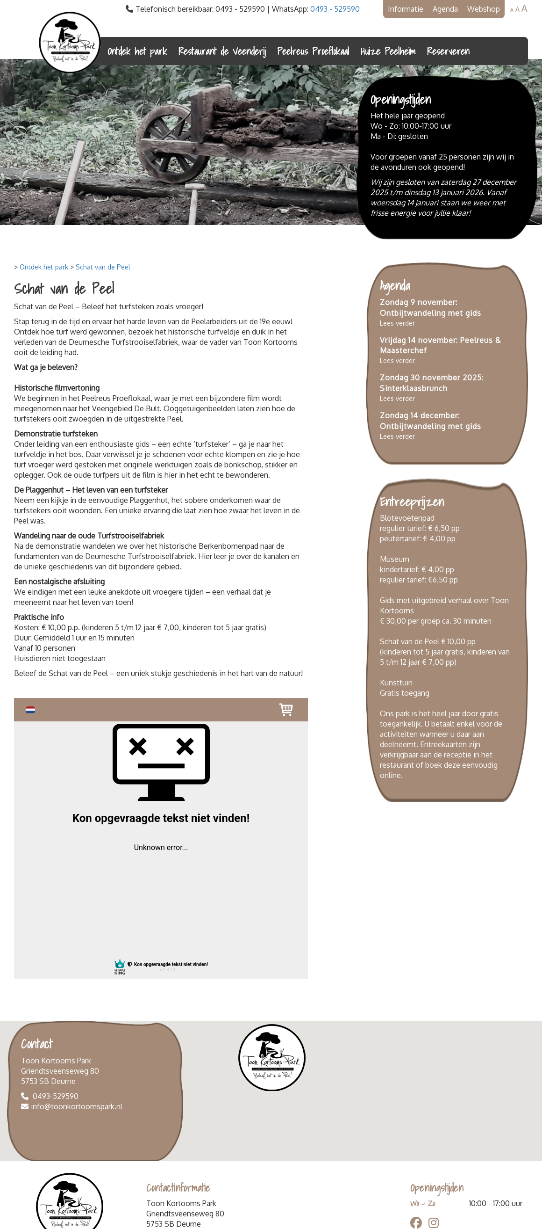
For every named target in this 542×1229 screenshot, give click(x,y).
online (390, 775)
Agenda (445, 9)
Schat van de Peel (103, 267)
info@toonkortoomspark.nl (76, 1106)
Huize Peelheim (388, 51)
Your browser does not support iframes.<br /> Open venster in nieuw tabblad (161, 838)
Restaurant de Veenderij (221, 51)
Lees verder (397, 323)
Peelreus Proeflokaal (313, 51)
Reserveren (448, 51)
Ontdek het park (137, 51)
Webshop (483, 9)
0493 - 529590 (335, 9)
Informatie (405, 9)
